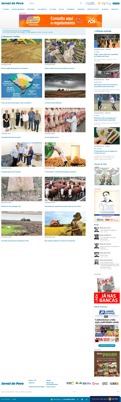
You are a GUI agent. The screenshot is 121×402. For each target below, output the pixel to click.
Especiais (80, 9)
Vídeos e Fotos (93, 9)
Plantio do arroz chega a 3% (11, 206)
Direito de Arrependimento (52, 383)
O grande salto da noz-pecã (11, 137)
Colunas (52, 9)
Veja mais (116, 3)
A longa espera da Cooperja (11, 172)
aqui (32, 32)
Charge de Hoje (100, 164)
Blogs (61, 9)
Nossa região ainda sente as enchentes (14, 68)
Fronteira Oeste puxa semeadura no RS (14, 241)
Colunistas (42, 9)
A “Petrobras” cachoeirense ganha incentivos (60, 172)
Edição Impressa (18, 9)
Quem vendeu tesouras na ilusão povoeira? (60, 68)
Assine (48, 380)
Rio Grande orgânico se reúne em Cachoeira (60, 241)
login (92, 2)
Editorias (31, 9)
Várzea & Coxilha (11, 37)
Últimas (6, 9)
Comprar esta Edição (107, 345)
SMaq (118, 391)
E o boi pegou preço (52, 137)
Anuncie (31, 382)
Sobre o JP (32, 380)
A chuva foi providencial (53, 103)
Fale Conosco (51, 387)
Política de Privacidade (37, 387)
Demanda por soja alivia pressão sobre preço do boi (63, 206)
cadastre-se (91, 4)
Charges (105, 9)
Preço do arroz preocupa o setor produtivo (16, 103)
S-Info (74, 391)
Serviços (114, 9)
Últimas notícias (103, 31)
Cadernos (71, 9)
